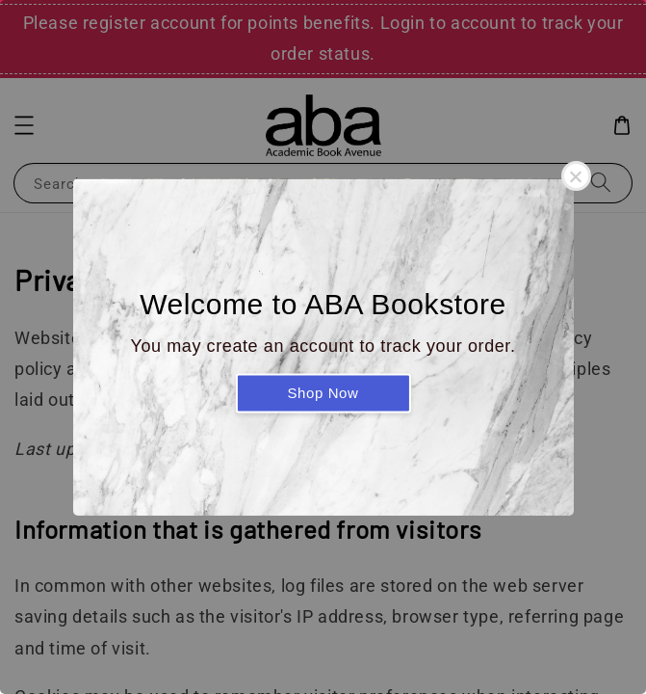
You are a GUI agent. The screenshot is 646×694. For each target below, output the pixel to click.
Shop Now (322, 393)
